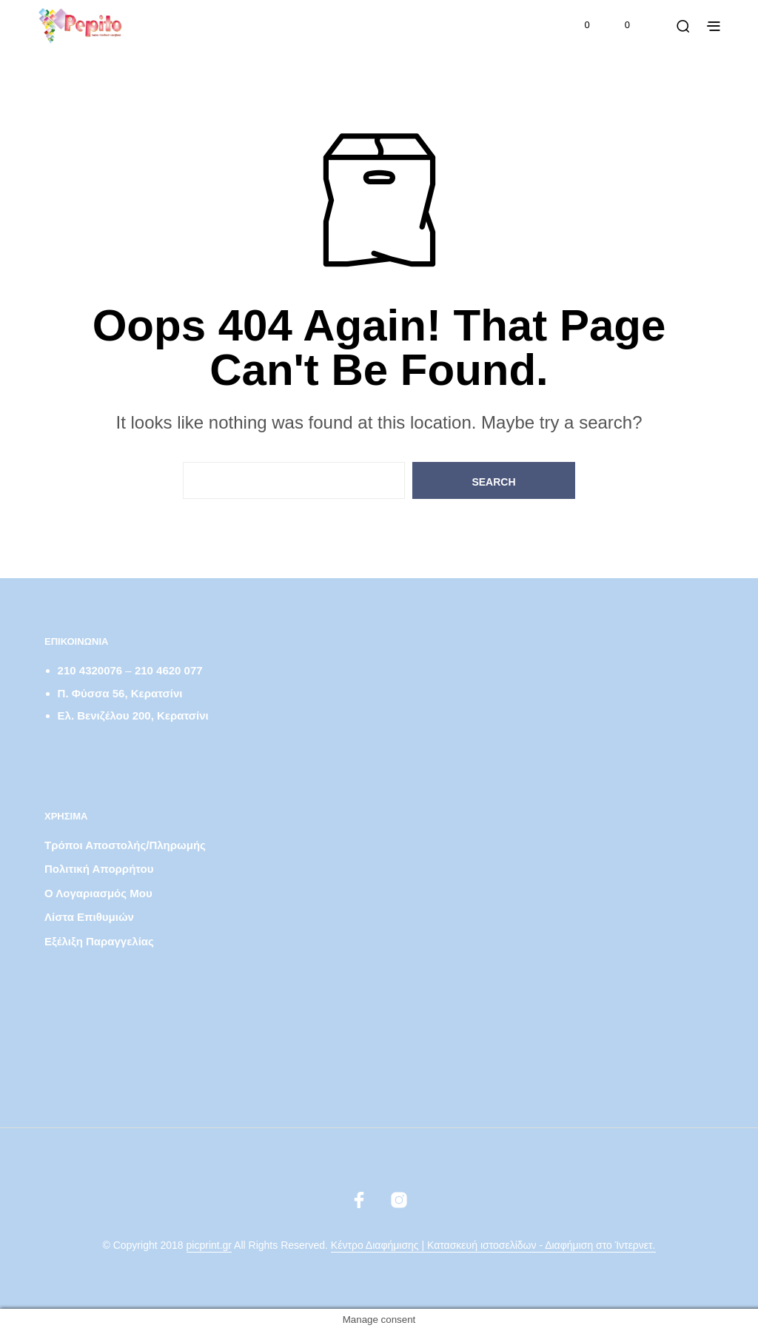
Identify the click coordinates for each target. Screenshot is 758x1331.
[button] (577, 25)
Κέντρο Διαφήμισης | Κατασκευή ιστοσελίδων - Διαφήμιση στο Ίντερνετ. (493, 1245)
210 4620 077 (169, 670)
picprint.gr (209, 1245)
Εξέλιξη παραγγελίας (99, 941)
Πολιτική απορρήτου (98, 868)
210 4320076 (90, 670)
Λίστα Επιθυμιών (89, 917)
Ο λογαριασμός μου (98, 893)
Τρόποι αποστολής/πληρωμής (125, 845)
